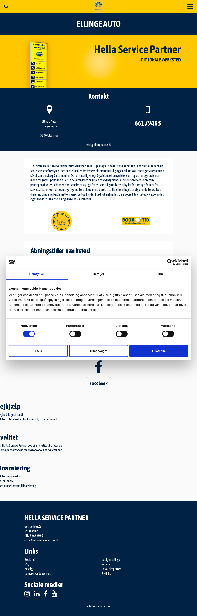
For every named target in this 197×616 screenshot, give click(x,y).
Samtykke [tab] (36, 274)
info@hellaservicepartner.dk (41, 540)
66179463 (148, 123)
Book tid (29, 559)
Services (107, 564)
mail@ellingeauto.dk (98, 145)
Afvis (38, 351)
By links (106, 573)
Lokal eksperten (111, 569)
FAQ (26, 564)
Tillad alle (159, 351)
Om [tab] (160, 274)
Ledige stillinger (111, 559)
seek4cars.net (103, 606)
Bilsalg (28, 569)
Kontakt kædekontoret (38, 573)
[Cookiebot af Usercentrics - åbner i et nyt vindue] (170, 262)
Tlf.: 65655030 (33, 535)
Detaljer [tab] (98, 274)
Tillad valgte (98, 351)
